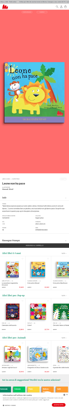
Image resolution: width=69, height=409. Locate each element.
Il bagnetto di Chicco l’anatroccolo (38, 367)
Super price (16, 179)
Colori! (29, 325)
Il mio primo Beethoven (60, 283)
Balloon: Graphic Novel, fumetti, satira (60, 394)
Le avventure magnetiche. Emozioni (10, 284)
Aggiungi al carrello (34, 245)
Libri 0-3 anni (6, 179)
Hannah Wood (7, 189)
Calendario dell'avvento (9, 325)
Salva (63, 179)
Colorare (31, 389)
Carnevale (17, 389)
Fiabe (45, 389)
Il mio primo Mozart (33, 283)
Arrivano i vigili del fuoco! (9, 367)
